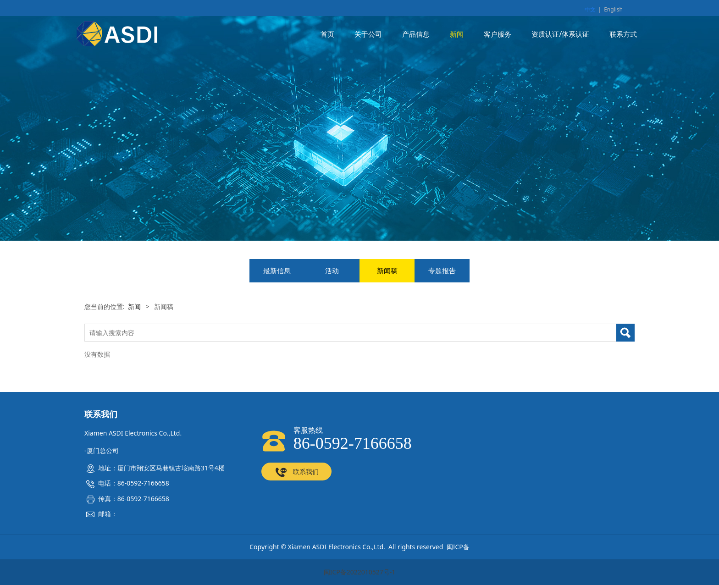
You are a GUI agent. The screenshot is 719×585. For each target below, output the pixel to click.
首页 (327, 34)
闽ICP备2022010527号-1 (360, 572)
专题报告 (442, 271)
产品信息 (416, 34)
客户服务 (497, 34)
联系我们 (296, 472)
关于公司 (368, 34)
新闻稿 (387, 271)
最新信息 (277, 271)
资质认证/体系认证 (560, 34)
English (613, 9)
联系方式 (623, 34)
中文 (590, 9)
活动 (332, 271)
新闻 (457, 34)
